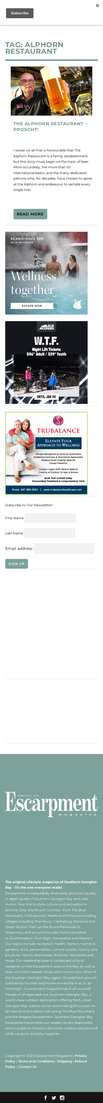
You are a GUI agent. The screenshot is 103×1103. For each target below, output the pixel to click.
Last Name (14, 533)
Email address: (19, 548)
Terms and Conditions (36, 1061)
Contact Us (27, 1067)
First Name (14, 518)
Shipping (64, 1061)
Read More (30, 214)
